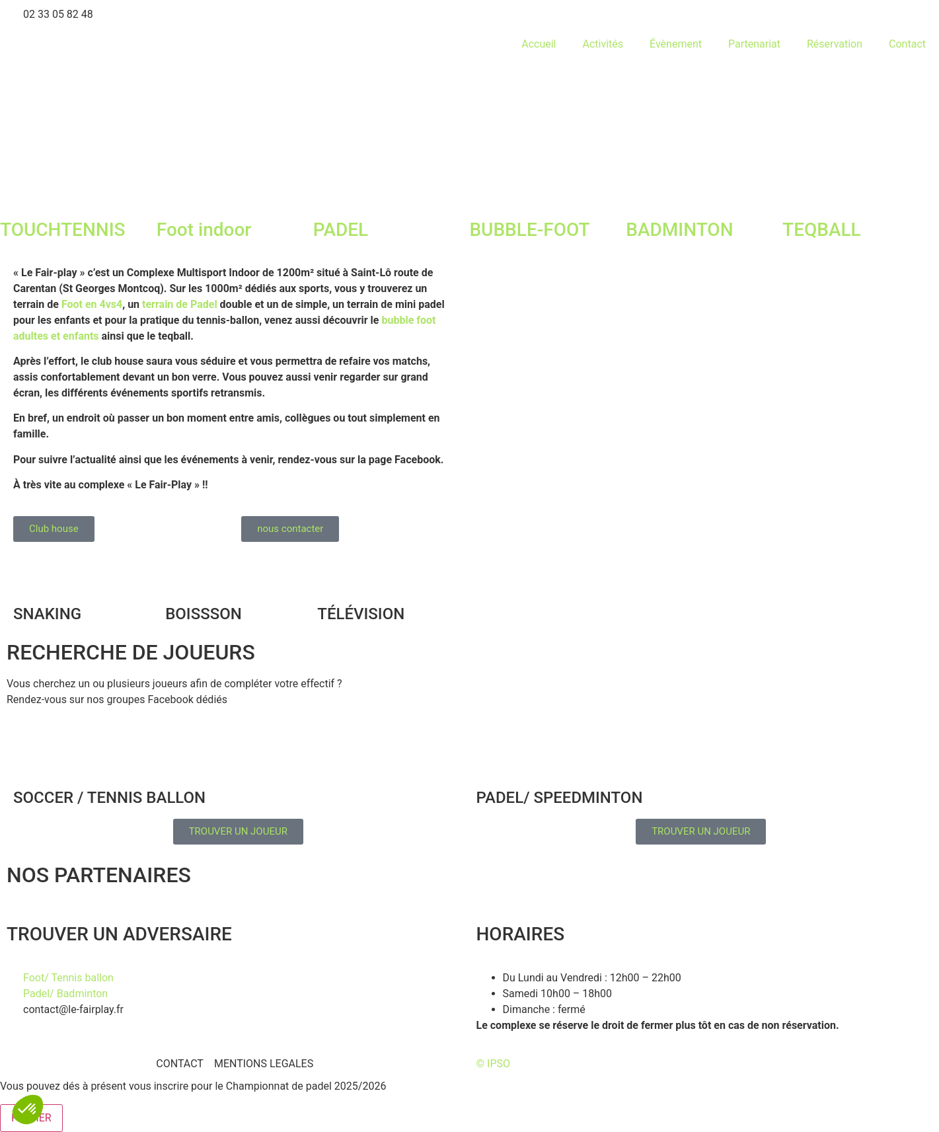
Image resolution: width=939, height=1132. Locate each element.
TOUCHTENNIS (63, 230)
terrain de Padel (179, 304)
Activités (602, 44)
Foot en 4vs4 (91, 304)
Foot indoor (204, 230)
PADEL (341, 230)
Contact (907, 44)
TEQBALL (821, 230)
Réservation (834, 44)
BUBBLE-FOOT (529, 230)
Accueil (538, 44)
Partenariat (754, 44)
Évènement (676, 44)
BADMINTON (679, 230)
